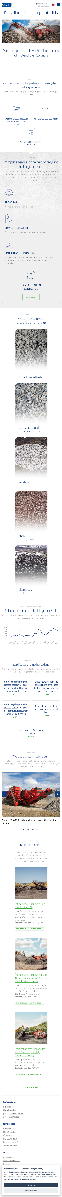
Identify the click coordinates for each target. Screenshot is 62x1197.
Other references (30, 1087)
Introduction (8, 1157)
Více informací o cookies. (27, 1179)
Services (6, 1164)
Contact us (30, 297)
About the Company (11, 1160)
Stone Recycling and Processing (29, 929)
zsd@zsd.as (45, 6)
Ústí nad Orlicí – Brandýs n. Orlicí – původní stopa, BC (31, 905)
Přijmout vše (31, 1185)
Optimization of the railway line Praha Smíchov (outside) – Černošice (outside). (30, 1052)
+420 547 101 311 (43, 4)
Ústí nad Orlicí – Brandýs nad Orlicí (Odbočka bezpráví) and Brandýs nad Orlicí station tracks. (31, 978)
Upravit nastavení (31, 1190)
